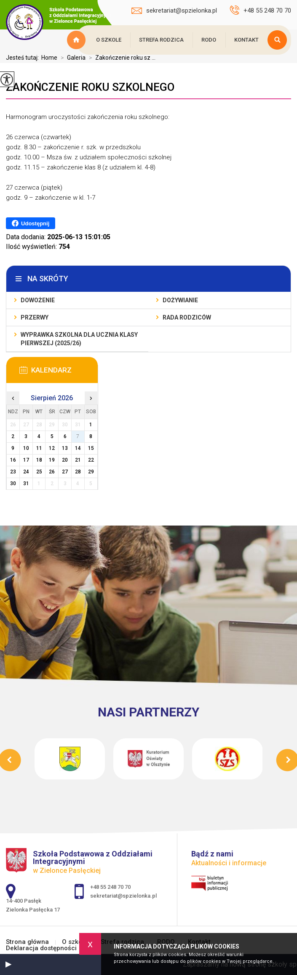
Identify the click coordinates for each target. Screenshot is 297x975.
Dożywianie (180, 300)
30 (13, 483)
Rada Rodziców (187, 317)
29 (91, 472)
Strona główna (77, 40)
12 (52, 448)
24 (26, 472)
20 (65, 460)
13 (65, 448)
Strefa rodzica (161, 40)
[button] (8, 964)
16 (13, 460)
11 (39, 448)
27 (65, 472)
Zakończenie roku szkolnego (90, 87)
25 (39, 472)
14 (78, 448)
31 (26, 483)
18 (39, 460)
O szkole (108, 40)
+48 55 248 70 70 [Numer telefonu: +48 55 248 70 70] (110, 887)
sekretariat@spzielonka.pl (174, 10)
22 (91, 460)
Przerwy (34, 317)
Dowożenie (38, 300)
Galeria (71, 58)
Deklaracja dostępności (41, 948)
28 (78, 472)
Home (49, 58)
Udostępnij (30, 223)
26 (52, 472)
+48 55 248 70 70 (260, 10)
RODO (208, 40)
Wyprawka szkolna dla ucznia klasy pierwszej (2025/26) (79, 338)
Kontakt (246, 40)
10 (26, 448)
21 (78, 460)
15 (91, 448)
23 (13, 472)
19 (52, 460)
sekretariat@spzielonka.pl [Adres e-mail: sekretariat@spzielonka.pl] (123, 896)
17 (26, 460)
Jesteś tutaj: (23, 58)
